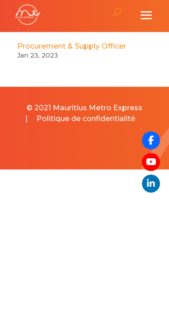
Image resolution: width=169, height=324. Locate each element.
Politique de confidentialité (86, 118)
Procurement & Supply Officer (71, 46)
